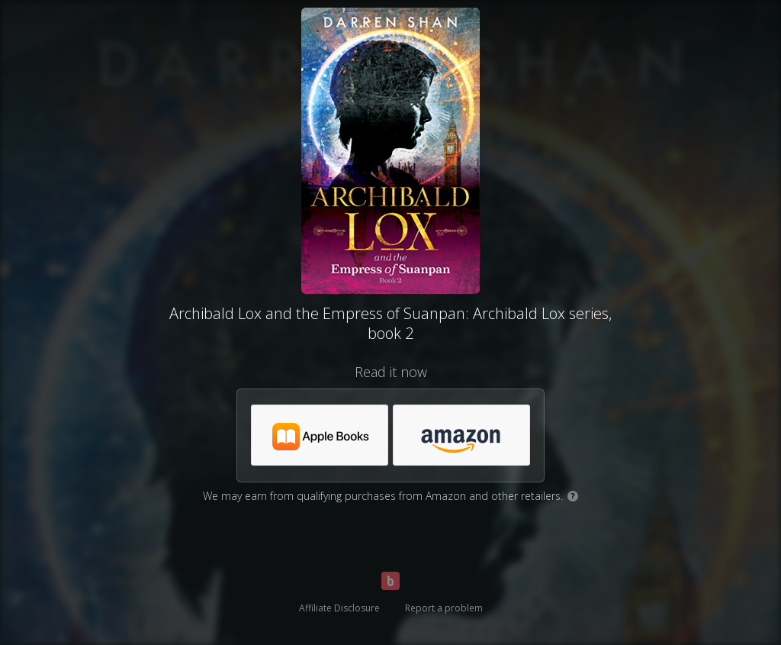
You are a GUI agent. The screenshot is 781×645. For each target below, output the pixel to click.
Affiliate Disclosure (339, 607)
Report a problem (444, 607)
